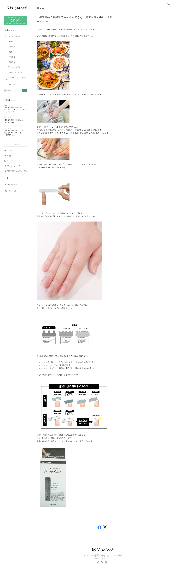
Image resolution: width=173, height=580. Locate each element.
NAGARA (12, 85)
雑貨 (10, 52)
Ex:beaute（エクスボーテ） (16, 78)
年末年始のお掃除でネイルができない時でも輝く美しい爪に (76, 17)
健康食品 (12, 62)
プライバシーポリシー (15, 166)
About (9, 151)
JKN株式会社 (12, 184)
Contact (10, 161)
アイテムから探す (13, 36)
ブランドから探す (13, 67)
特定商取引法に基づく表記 (17, 171)
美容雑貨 (12, 47)
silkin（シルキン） (16, 72)
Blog (9, 156)
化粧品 (11, 41)
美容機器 (12, 57)
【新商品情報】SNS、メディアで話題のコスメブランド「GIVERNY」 (15, 133)
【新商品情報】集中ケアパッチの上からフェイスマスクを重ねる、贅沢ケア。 (15, 109)
